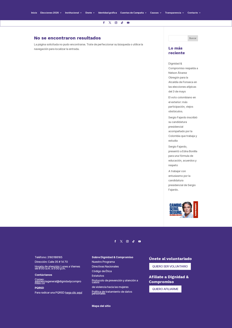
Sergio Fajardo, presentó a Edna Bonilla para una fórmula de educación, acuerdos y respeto (182, 156)
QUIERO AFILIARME (165, 289)
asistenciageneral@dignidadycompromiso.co (58, 282)
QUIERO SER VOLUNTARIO (170, 266)
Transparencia (173, 12)
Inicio (34, 12)
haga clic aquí (73, 292)
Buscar (192, 38)
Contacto (193, 12)
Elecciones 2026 (49, 12)
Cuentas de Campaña (132, 12)
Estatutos (98, 275)
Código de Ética (102, 271)
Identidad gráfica (107, 12)
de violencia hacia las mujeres (110, 287)
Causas (154, 12)
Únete (88, 12)
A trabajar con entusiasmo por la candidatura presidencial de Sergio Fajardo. (182, 180)
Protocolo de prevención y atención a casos (115, 281)
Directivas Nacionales (105, 266)
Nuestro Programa (103, 261)
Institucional (72, 12)
